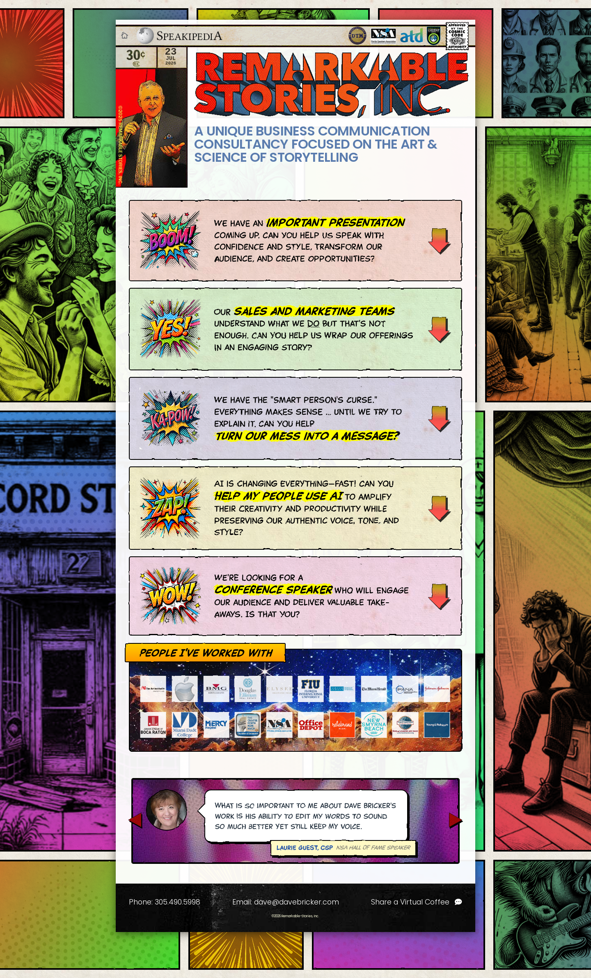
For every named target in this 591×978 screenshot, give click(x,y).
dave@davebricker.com (296, 902)
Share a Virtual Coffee (416, 902)
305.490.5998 (177, 902)
